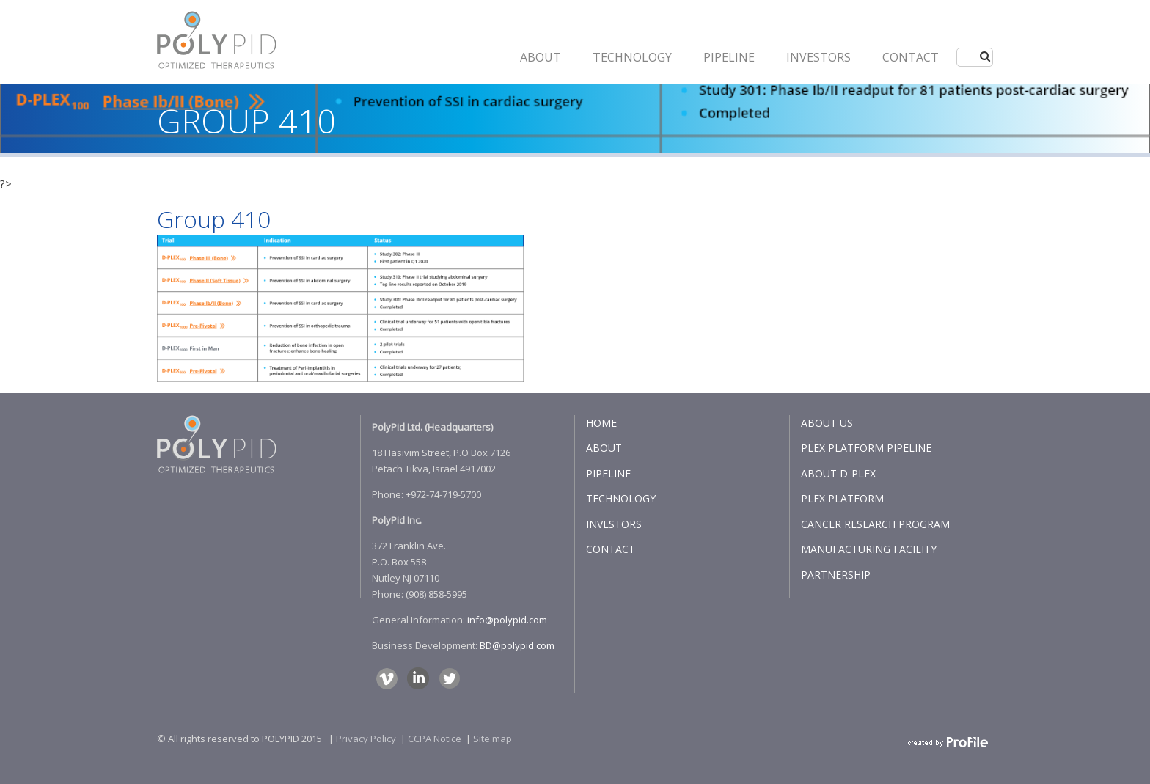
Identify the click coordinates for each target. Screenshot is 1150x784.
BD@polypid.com (517, 645)
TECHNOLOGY (621, 498)
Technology (632, 57)
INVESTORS (818, 57)
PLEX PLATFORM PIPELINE (866, 448)
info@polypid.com (507, 619)
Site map (492, 738)
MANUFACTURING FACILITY (869, 549)
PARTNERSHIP (836, 575)
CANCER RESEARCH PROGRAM (875, 524)
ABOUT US (827, 423)
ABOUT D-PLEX (838, 473)
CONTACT (910, 57)
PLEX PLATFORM (842, 498)
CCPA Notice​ (434, 738)
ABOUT (540, 57)
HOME (601, 423)
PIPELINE (729, 57)
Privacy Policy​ (366, 738)
